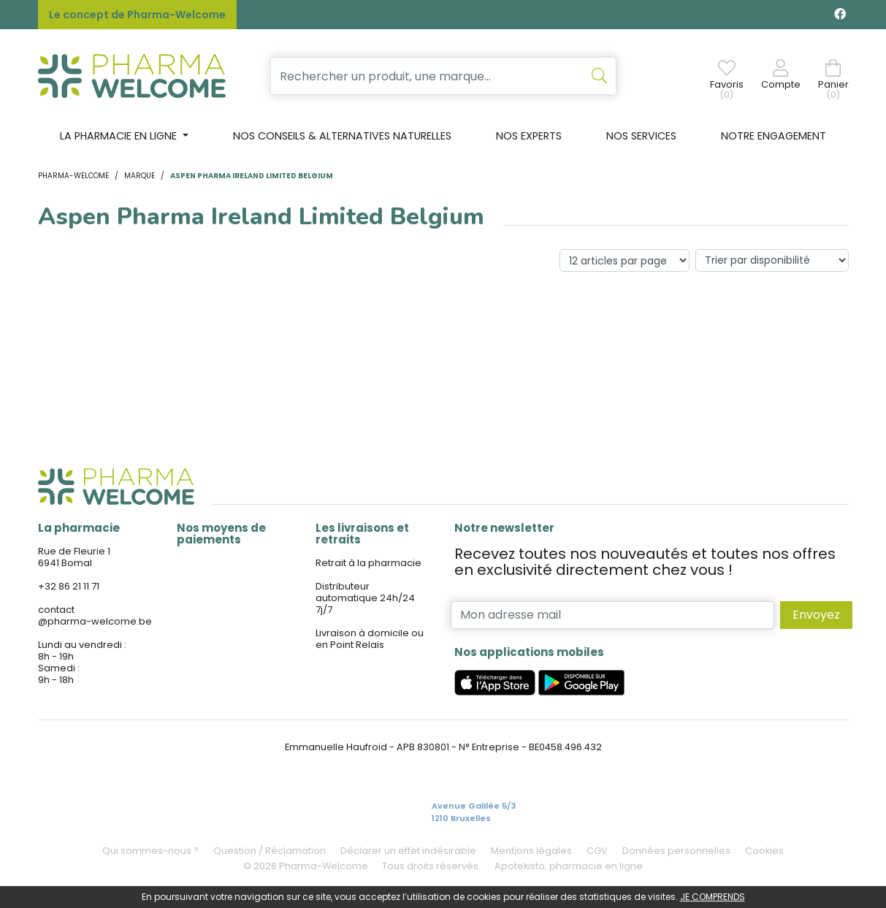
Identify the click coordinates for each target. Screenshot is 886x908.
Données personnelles (676, 850)
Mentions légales (531, 850)
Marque (139, 175)
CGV (597, 850)
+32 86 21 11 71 (68, 586)
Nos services (641, 136)
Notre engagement (773, 136)
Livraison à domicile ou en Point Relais (370, 639)
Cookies (764, 850)
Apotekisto (568, 866)
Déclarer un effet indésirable (408, 850)
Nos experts (529, 136)
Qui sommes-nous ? (150, 850)
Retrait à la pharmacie (368, 563)
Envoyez (816, 614)
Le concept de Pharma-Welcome (137, 14)
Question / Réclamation (269, 850)
